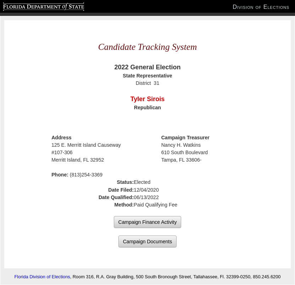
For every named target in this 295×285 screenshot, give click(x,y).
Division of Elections (261, 7)
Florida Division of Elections (42, 276)
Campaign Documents (147, 241)
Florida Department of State (29, 5)
